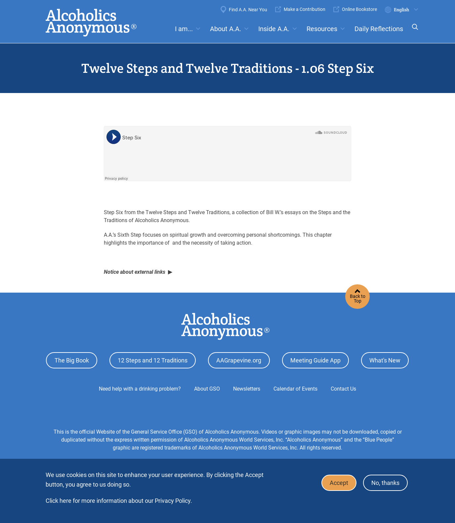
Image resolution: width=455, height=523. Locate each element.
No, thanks (385, 482)
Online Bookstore (359, 9)
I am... (184, 29)
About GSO (207, 388)
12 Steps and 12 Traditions (152, 360)
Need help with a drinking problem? (140, 388)
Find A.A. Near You (248, 9)
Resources (322, 29)
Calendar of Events (295, 388)
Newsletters (246, 388)
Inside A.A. (273, 29)
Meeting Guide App (315, 360)
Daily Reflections (378, 29)
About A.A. (225, 29)
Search (413, 31)
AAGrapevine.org (238, 360)
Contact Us (343, 388)
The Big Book (72, 360)
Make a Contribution (304, 9)
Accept (338, 482)
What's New (384, 360)
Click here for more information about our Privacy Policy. (119, 500)
